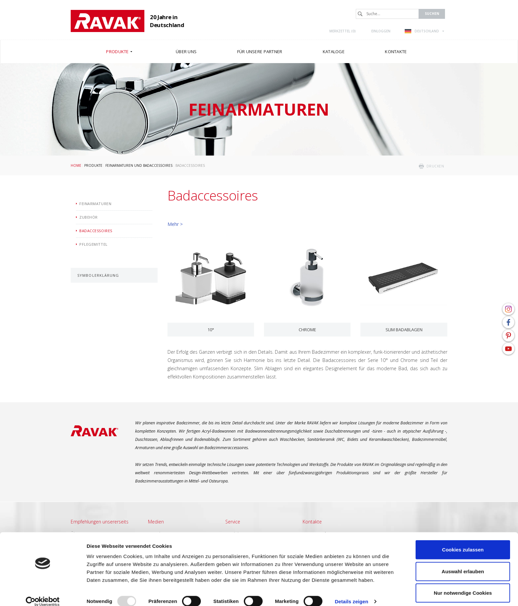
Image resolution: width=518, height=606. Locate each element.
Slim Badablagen (404, 330)
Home (76, 165)
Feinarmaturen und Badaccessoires (138, 165)
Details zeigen (351, 593)
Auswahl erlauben (463, 563)
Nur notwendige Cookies (463, 584)
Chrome (307, 330)
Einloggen (380, 31)
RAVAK (107, 21)
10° (210, 330)
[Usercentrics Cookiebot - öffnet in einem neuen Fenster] (43, 593)
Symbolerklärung (98, 275)
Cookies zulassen (463, 541)
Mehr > (175, 224)
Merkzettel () (342, 31)
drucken (435, 166)
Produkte (93, 165)
